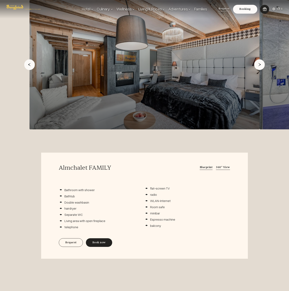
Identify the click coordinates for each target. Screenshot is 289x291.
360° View (223, 167)
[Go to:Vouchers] (264, 9)
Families (200, 9)
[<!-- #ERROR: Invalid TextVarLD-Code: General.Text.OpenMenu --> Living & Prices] (151, 9)
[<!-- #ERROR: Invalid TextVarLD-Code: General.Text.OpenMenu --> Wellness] (125, 9)
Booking (245, 9)
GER (277, 8)
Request (224, 8)
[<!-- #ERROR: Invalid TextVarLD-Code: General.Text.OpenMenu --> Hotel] (87, 9)
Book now (99, 242)
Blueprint (206, 167)
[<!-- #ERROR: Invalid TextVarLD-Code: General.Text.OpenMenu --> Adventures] (179, 9)
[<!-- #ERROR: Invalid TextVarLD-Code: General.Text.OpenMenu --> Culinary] (105, 9)
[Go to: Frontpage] (42, 9)
